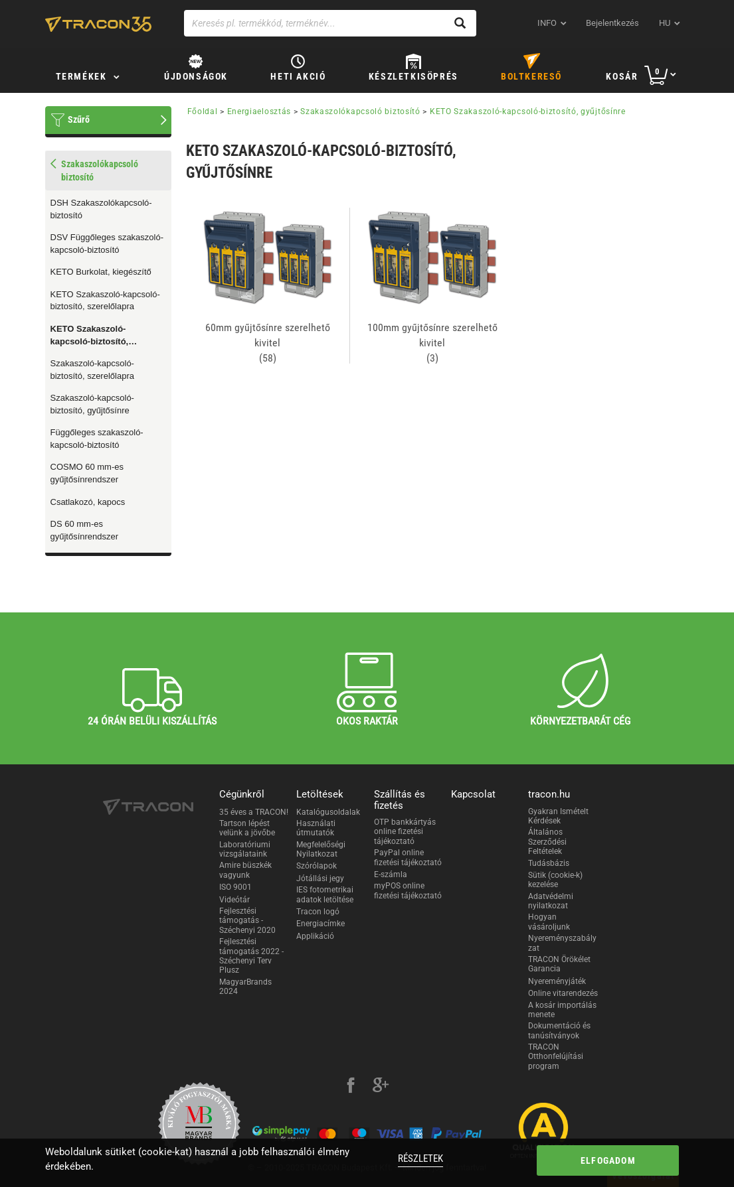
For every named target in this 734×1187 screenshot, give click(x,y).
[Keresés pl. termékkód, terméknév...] (330, 23)
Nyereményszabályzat (562, 943)
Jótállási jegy (320, 878)
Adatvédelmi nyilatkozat (550, 901)
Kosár (622, 76)
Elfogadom (608, 1160)
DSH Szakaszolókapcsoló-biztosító (101, 209)
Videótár (234, 899)
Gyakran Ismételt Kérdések (558, 816)
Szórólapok (316, 866)
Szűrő (79, 119)
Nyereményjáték (557, 981)
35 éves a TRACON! (253, 812)
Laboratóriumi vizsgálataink (244, 849)
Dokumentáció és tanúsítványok (559, 1030)
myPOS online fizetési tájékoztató (408, 890)
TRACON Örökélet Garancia (559, 964)
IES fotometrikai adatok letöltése (324, 894)
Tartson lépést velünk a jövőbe (247, 828)
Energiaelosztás (259, 111)
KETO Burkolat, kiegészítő (100, 272)
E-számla (390, 874)
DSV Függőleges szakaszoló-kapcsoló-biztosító (107, 243)
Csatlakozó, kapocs (88, 502)
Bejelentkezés (612, 23)
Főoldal (202, 111)
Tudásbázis (548, 863)
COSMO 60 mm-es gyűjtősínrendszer (87, 473)
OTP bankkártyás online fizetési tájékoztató (405, 831)
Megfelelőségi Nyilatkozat (320, 849)
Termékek (81, 76)
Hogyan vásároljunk (549, 921)
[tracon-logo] (98, 23)
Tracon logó (317, 911)
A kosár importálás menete (562, 1010)
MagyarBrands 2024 (245, 986)
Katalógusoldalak (328, 812)
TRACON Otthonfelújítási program (555, 1056)
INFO (547, 23)
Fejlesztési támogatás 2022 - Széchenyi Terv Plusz (251, 956)
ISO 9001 (235, 887)
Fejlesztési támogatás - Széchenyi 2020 (247, 920)
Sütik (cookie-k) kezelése (555, 880)
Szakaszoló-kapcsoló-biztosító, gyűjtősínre (92, 404)
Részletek (420, 1158)
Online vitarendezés (563, 993)
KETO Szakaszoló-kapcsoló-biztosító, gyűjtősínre (89, 336)
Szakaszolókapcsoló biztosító (360, 111)
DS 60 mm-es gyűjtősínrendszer (84, 530)
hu (664, 23)
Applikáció (315, 936)
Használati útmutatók (315, 828)
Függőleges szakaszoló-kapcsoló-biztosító (96, 438)
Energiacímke (320, 923)
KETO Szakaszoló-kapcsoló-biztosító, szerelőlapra (105, 300)
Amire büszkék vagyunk (245, 870)
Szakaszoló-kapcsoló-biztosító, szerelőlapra (92, 369)
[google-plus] (381, 1087)
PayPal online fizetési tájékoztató (408, 857)
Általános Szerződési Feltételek (547, 841)
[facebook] (351, 1087)
